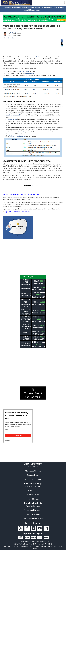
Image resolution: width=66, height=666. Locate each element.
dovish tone (40, 57)
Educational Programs (33, 510)
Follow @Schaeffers (38, 186)
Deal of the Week (33, 514)
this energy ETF (29, 73)
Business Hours (33, 475)
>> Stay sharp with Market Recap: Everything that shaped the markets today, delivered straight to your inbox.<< (33, 9)
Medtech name (11, 119)
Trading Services (33, 506)
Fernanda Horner (12, 32)
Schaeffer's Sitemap (33, 479)
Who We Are (33, 466)
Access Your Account (33, 486)
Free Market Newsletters (33, 518)
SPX (5, 38)
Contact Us (33, 490)
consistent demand (13, 115)
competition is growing (17, 132)
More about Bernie (33, 471)
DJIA (12, 38)
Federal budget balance (17, 136)
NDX (8, 38)
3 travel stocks (24, 71)
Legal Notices (33, 499)
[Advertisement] (31, 256)
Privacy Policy (33, 495)
